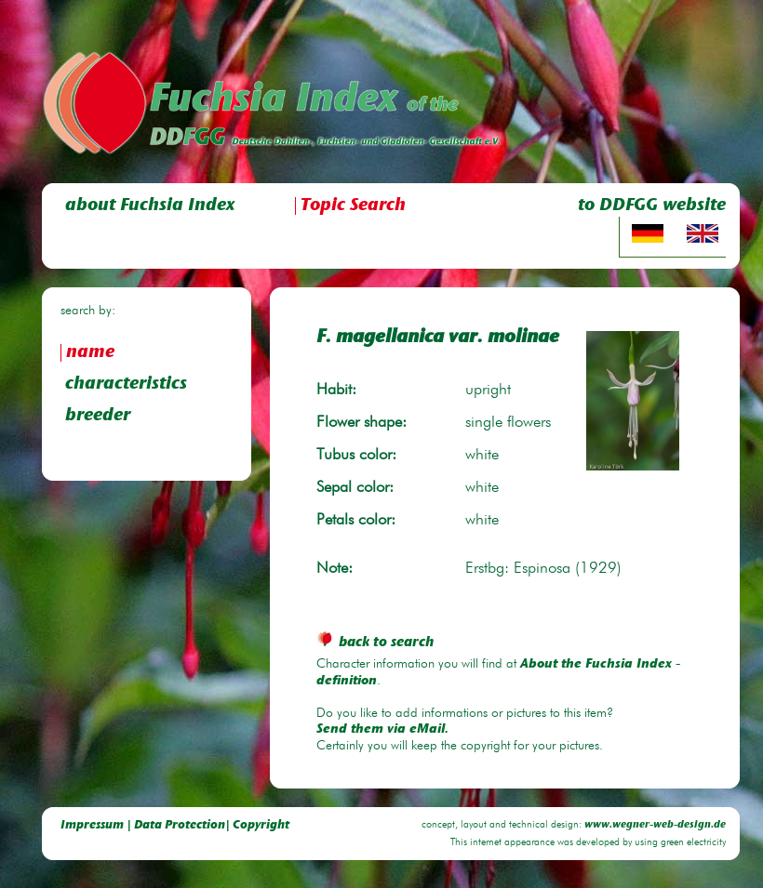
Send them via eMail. (382, 729)
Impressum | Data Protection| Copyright (174, 825)
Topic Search (353, 206)
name (90, 353)
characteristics (126, 384)
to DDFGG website (652, 206)
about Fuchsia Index (149, 206)
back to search (375, 643)
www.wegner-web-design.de (655, 825)
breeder (97, 416)
